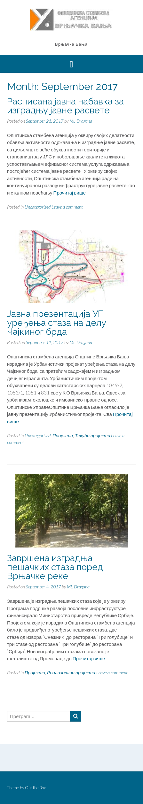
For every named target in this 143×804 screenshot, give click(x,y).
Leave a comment (67, 207)
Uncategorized (38, 207)
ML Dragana (80, 121)
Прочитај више (69, 192)
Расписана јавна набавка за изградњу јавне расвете (65, 106)
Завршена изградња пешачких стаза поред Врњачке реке (55, 567)
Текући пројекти (92, 435)
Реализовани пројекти (71, 672)
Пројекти (62, 435)
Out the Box (35, 787)
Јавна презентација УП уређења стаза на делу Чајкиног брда (56, 323)
